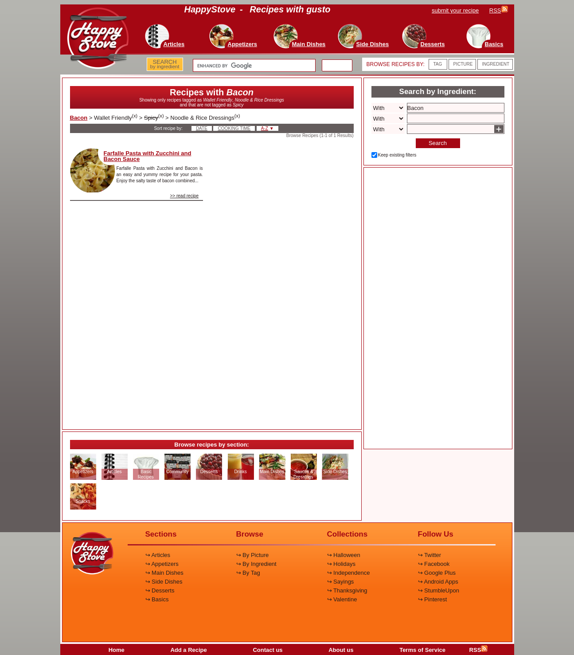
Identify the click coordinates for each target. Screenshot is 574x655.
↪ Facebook (434, 564)
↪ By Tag (248, 572)
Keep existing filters (397, 155)
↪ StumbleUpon (438, 590)
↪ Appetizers (162, 564)
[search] (253, 66)
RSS (478, 650)
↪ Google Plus (437, 572)
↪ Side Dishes (164, 581)
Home (117, 650)
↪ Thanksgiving (347, 590)
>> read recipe (184, 195)
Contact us (267, 650)
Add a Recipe (188, 650)
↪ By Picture (252, 555)
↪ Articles (158, 555)
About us (340, 650)
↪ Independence (348, 572)
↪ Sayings (340, 581)
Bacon (79, 117)
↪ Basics (157, 599)
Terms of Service (422, 650)
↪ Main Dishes (164, 572)
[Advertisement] (285, 281)
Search (438, 143)
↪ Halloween (343, 555)
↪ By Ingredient (256, 564)
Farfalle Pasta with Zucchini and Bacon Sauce (147, 156)
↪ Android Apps (438, 581)
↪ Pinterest (432, 599)
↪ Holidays (341, 564)
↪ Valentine (342, 599)
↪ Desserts (160, 590)
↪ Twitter (429, 555)
